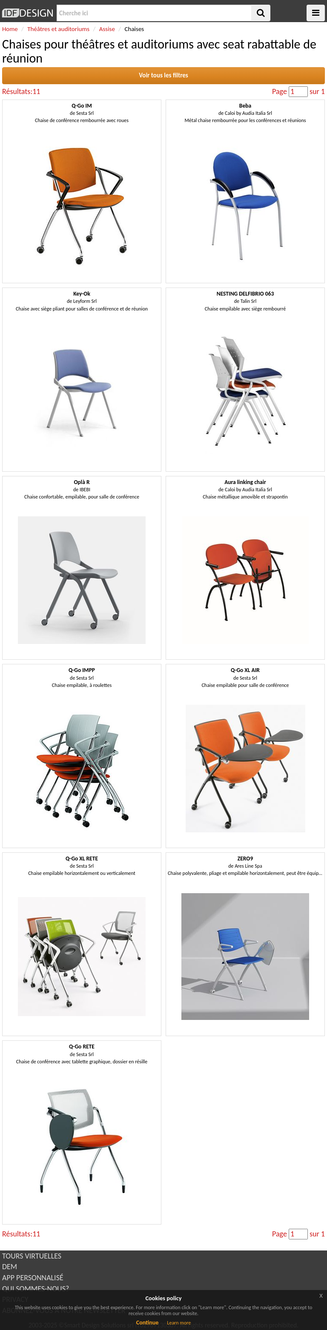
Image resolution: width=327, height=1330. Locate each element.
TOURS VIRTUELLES (31, 1256)
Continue (147, 1322)
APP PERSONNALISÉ (32, 1277)
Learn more (179, 1323)
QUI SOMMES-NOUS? (35, 1288)
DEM (9, 1266)
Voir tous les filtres (163, 75)
